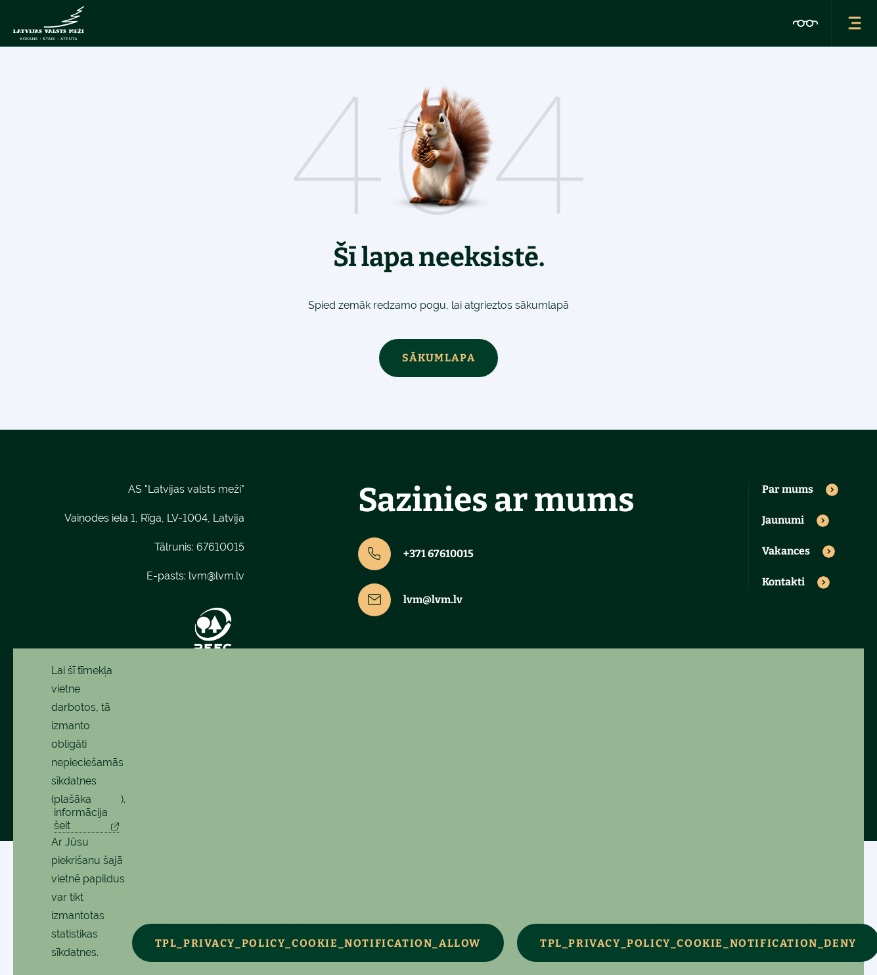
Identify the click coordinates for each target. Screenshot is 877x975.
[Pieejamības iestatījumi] (805, 23)
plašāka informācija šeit (81, 812)
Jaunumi (783, 520)
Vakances (786, 551)
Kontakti (783, 582)
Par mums (787, 489)
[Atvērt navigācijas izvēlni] (854, 23)
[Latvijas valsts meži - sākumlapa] (48, 23)
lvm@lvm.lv (216, 576)
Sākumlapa (438, 357)
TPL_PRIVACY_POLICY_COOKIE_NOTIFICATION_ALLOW (318, 943)
